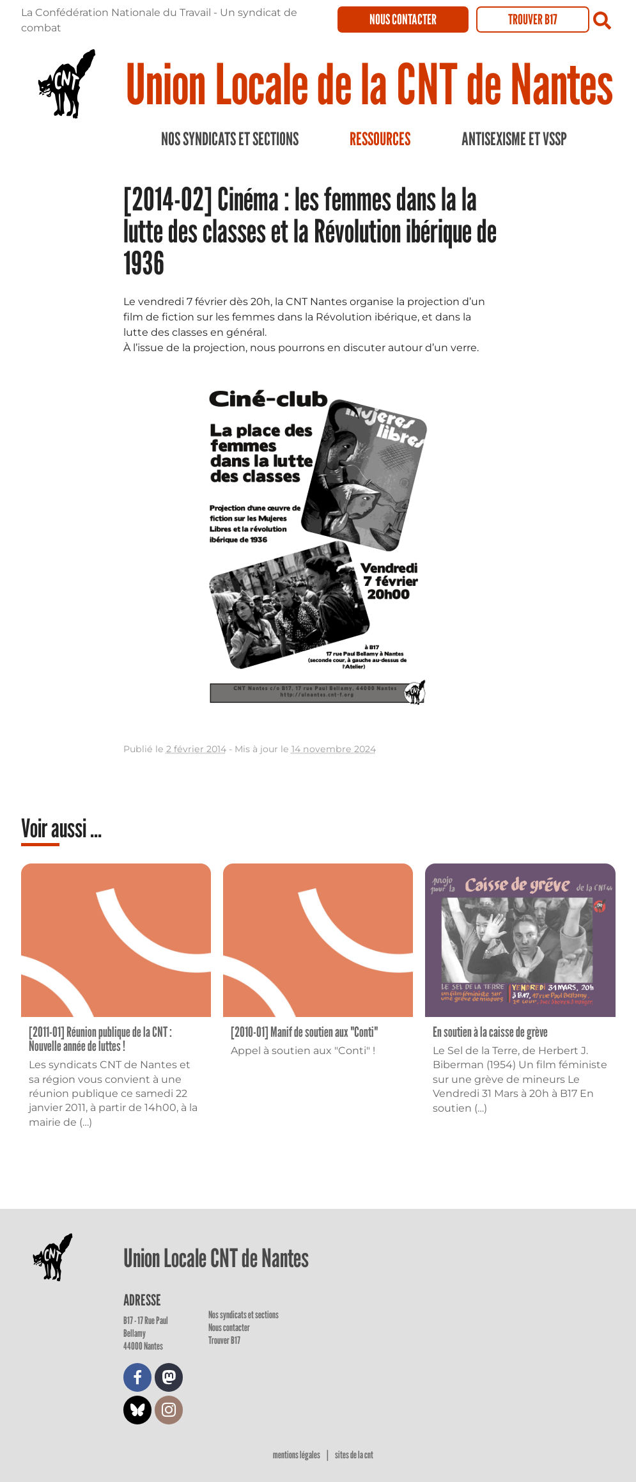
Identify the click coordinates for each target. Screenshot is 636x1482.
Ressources (380, 139)
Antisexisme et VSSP (514, 139)
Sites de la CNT (354, 1455)
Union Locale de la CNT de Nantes (369, 83)
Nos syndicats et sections (230, 139)
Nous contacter (403, 19)
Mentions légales (297, 1455)
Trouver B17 (532, 19)
